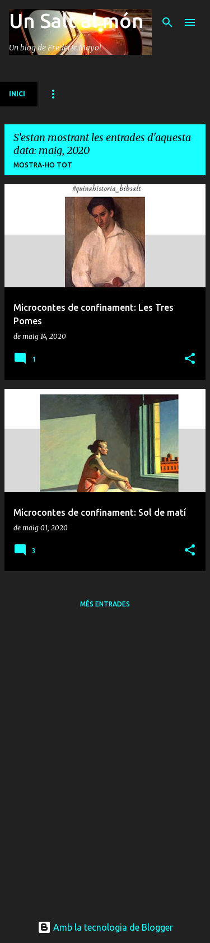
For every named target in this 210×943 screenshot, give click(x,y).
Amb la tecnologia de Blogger (105, 927)
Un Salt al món (76, 20)
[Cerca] (167, 22)
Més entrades (105, 604)
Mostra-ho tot (42, 165)
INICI (17, 93)
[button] (190, 359)
